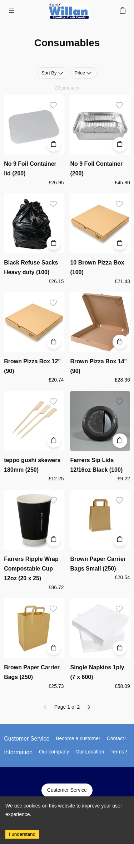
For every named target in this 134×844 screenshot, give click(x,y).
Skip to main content (30, 11)
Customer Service (66, 790)
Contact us (119, 738)
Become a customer (78, 738)
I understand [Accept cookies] (22, 834)
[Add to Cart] (53, 144)
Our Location (89, 752)
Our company (54, 752)
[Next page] (88, 707)
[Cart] (122, 10)
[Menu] (11, 10)
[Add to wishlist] (53, 105)
